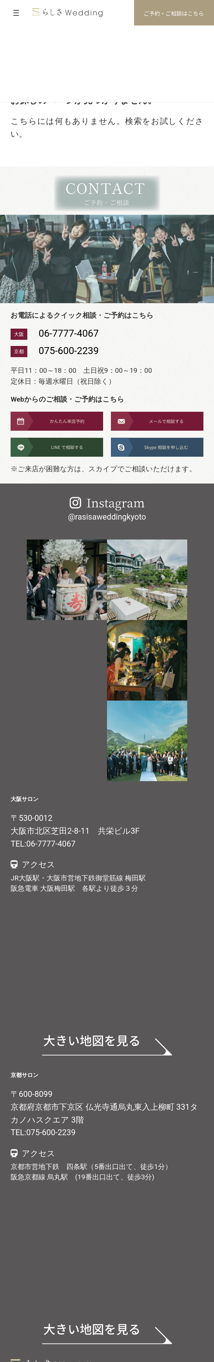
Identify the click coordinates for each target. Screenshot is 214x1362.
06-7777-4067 (68, 333)
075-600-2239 (68, 351)
